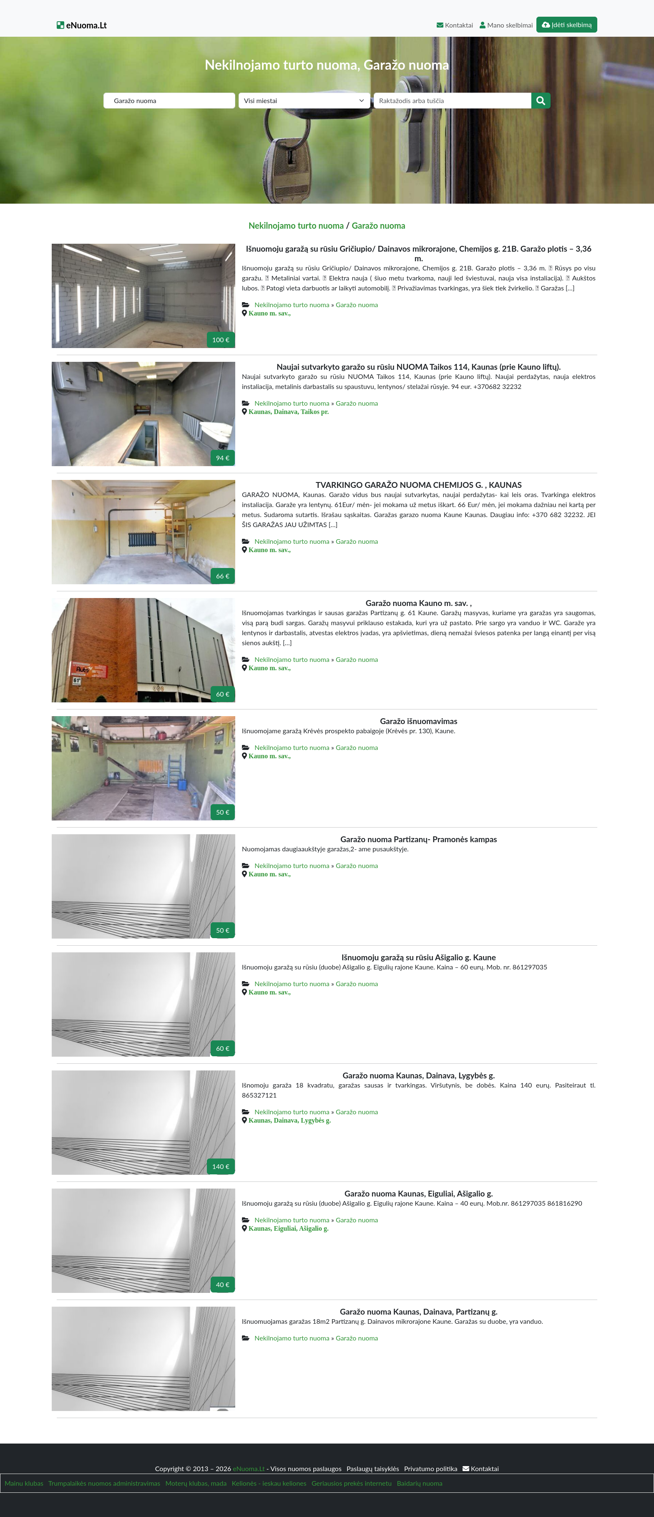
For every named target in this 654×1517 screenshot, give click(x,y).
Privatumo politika (431, 1468)
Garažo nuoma (378, 225)
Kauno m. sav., (270, 313)
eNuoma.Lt (82, 25)
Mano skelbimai (506, 25)
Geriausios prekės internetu (352, 1483)
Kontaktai (455, 25)
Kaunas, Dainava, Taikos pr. (289, 411)
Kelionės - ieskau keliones (269, 1483)
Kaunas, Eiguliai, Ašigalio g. (289, 1228)
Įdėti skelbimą (567, 24)
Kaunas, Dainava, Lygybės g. (290, 1120)
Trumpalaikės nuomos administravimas (104, 1483)
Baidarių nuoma (420, 1483)
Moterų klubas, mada (195, 1483)
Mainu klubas (24, 1483)
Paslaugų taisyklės (374, 1468)
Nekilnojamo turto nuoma (296, 225)
